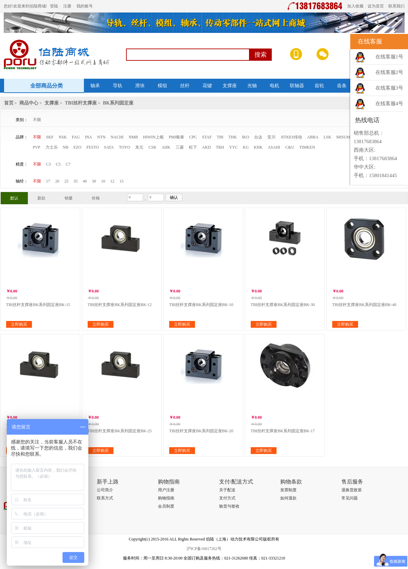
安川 (271, 137)
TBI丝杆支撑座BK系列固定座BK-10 (201, 304)
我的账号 (84, 6)
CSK (152, 147)
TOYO (124, 147)
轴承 (95, 85)
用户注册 (166, 490)
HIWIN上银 (153, 137)
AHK (166, 147)
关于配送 (227, 490)
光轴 (252, 85)
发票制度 (288, 490)
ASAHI (274, 147)
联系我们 (396, 6)
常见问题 (349, 498)
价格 (96, 198)
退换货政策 (351, 490)
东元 (139, 147)
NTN (101, 137)
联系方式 (105, 498)
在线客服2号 (389, 72)
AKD (206, 147)
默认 (14, 198)
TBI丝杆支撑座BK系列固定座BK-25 (120, 431)
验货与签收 (229, 506)
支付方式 (227, 498)
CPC (193, 137)
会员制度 (166, 506)
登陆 (54, 6)
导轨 (117, 85)
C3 (48, 164)
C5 (58, 164)
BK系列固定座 (118, 103)
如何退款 (288, 498)
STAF (207, 137)
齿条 (342, 85)
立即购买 (19, 324)
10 (103, 181)
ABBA (312, 137)
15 (122, 181)
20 (57, 181)
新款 (41, 198)
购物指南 (166, 498)
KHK (258, 147)
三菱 (180, 147)
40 (85, 181)
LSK (327, 137)
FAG (76, 137)
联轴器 (297, 85)
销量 (69, 198)
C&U (289, 147)
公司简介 (105, 490)
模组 (162, 85)
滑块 (140, 85)
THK (232, 137)
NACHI (117, 137)
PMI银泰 (176, 137)
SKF (50, 137)
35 (76, 181)
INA (88, 137)
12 (112, 181)
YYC (233, 147)
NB (66, 147)
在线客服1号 (389, 56)
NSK (63, 137)
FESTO (93, 147)
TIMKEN (307, 147)
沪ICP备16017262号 (204, 548)
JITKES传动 (291, 137)
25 (67, 181)
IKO (245, 137)
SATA (109, 147)
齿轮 (319, 85)
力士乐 (52, 147)
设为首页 (376, 6)
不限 (37, 119)
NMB (133, 137)
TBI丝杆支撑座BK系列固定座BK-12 (120, 304)
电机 (274, 85)
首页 (9, 103)
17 (48, 181)
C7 (68, 164)
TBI (220, 137)
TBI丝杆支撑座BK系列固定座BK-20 (201, 431)
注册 (67, 6)
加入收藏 (355, 6)
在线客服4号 (389, 103)
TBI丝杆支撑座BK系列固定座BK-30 (283, 304)
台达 (258, 137)
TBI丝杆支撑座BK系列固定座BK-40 (364, 304)
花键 (207, 85)
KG (246, 147)
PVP (36, 147)
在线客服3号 (389, 88)
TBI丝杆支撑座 (81, 103)
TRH (220, 147)
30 (94, 181)
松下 (193, 147)
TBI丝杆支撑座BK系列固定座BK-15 (38, 304)
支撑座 (230, 85)
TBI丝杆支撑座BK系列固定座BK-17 (283, 431)
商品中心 (28, 103)
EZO (77, 147)
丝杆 (185, 85)
